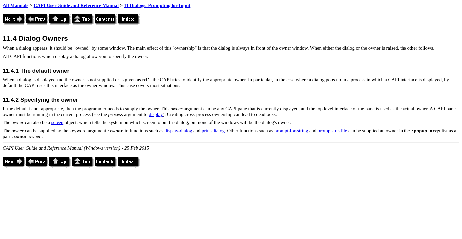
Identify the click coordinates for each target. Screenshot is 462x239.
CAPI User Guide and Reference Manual (76, 5)
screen (57, 122)
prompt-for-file (332, 130)
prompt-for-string (291, 130)
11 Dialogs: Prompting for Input (157, 5)
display (156, 114)
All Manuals (15, 5)
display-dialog (178, 130)
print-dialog (213, 130)
